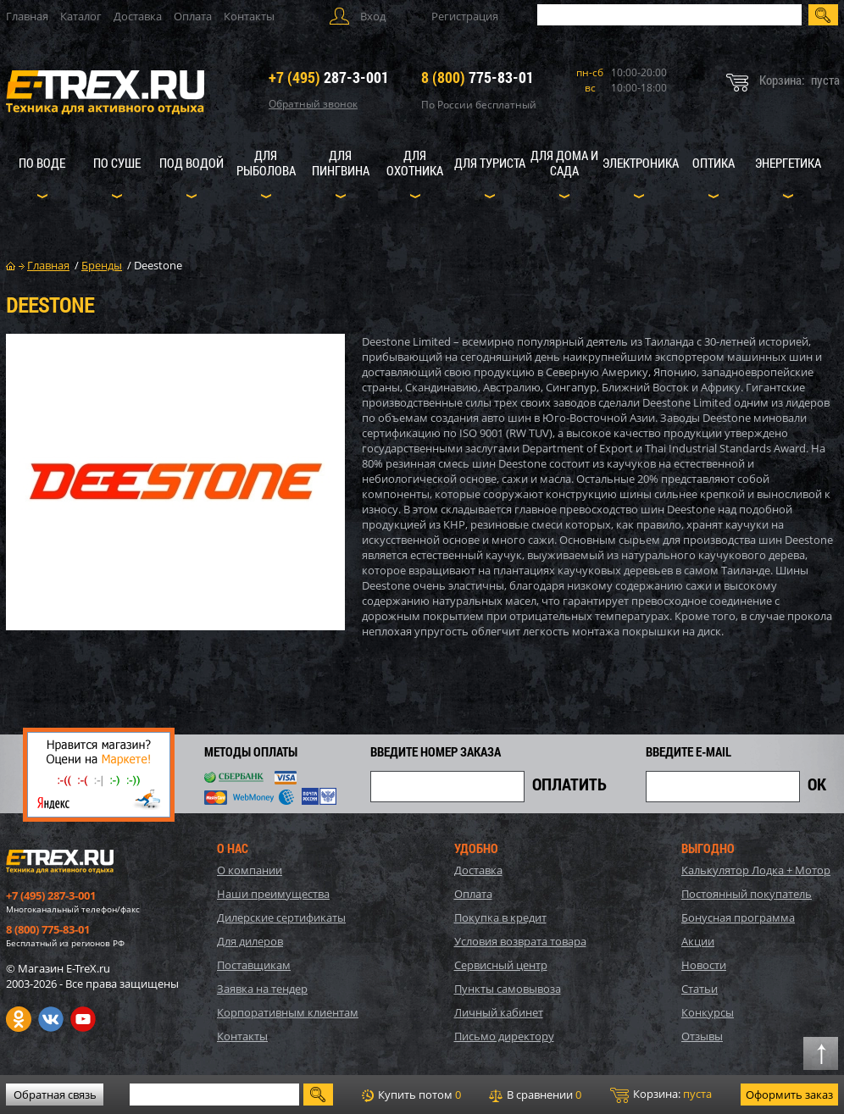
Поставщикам (254, 965)
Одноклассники (18, 1019)
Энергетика (788, 162)
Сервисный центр (500, 965)
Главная (27, 16)
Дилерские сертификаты (281, 917)
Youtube (83, 1019)
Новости (703, 965)
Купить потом (411, 1094)
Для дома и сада (564, 163)
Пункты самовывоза (507, 988)
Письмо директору (504, 1036)
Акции (697, 941)
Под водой (191, 162)
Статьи (699, 988)
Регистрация (464, 16)
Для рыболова (266, 163)
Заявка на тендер (262, 988)
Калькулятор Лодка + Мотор (755, 870)
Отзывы (702, 1036)
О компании (249, 870)
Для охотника (414, 163)
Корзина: (661, 1094)
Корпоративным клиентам (287, 1012)
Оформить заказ (789, 1094)
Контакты (249, 16)
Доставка (138, 16)
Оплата (193, 16)
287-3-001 (329, 77)
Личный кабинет (498, 1012)
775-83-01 (477, 77)
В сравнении (535, 1094)
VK (51, 1019)
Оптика (713, 162)
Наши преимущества (273, 893)
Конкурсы (707, 1012)
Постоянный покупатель (746, 893)
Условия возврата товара (520, 941)
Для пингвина (340, 163)
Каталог (81, 16)
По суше (117, 162)
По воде (42, 162)
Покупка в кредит (500, 917)
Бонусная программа (738, 917)
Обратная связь (55, 1094)
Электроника (640, 162)
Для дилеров (250, 941)
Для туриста (489, 162)
